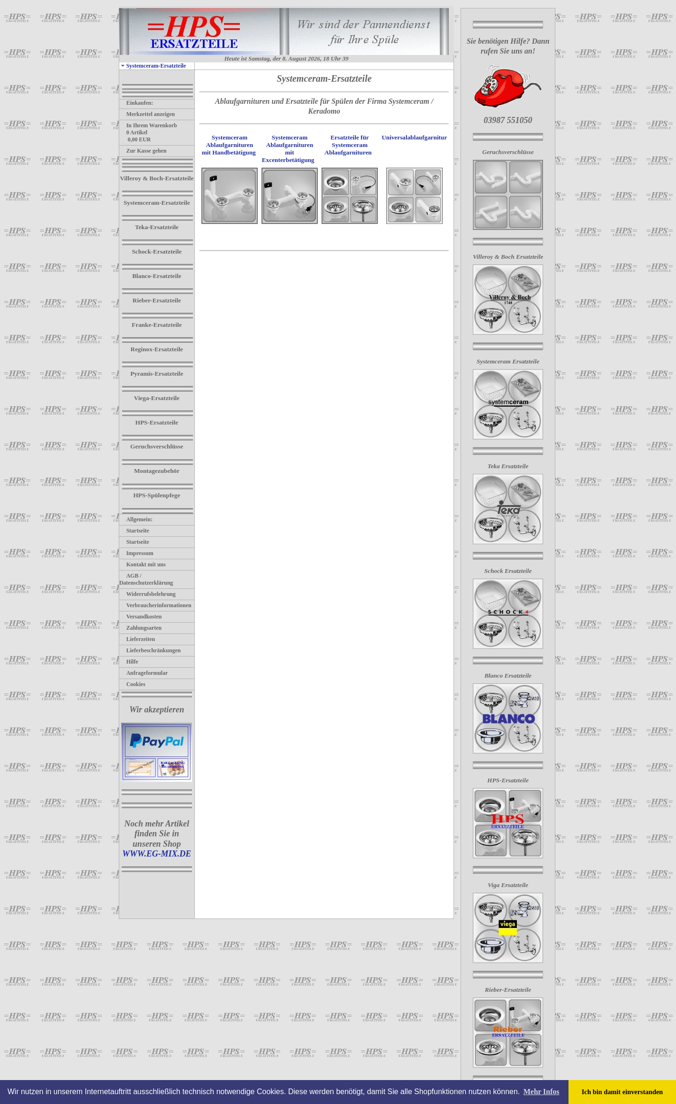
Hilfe (128, 661)
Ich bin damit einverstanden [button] (622, 1092)
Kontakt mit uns (142, 564)
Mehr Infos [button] (541, 1092)
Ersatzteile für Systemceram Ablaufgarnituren (348, 145)
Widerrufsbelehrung (147, 594)
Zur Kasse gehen (143, 150)
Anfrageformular (143, 673)
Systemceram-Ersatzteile (152, 65)
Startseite (134, 530)
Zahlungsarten (140, 628)
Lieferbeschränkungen (150, 650)
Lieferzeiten (137, 639)
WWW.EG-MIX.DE (157, 853)
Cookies (132, 684)
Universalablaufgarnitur (414, 137)
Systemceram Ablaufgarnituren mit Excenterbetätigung (288, 148)
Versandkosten (140, 616)
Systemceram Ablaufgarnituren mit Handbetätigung (229, 145)
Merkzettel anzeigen (147, 114)
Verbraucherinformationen (155, 605)
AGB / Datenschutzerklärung (146, 579)
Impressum (136, 553)
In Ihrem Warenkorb (148, 125)
